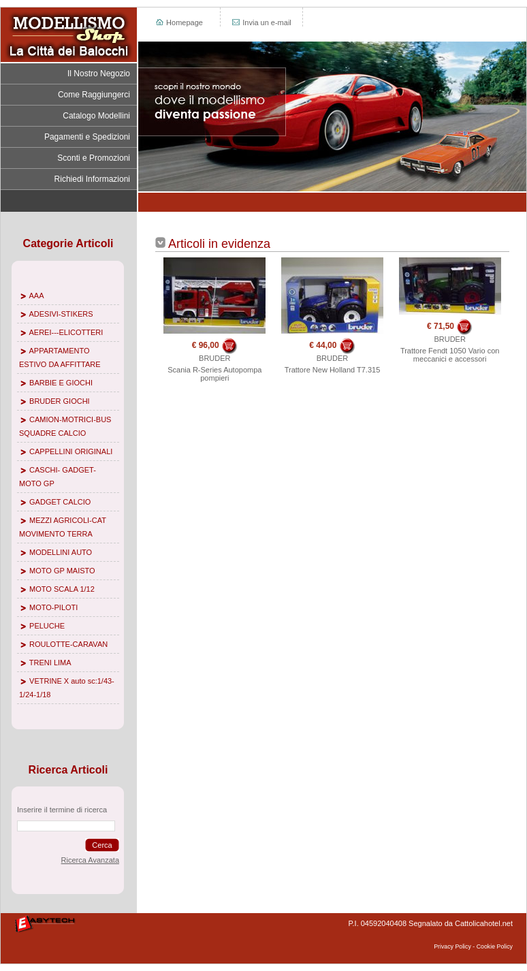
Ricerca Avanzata (90, 860)
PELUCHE (47, 626)
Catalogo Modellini (96, 116)
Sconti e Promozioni (93, 158)
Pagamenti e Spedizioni (87, 137)
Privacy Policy (452, 946)
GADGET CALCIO (60, 502)
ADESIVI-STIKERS (61, 314)
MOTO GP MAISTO (62, 571)
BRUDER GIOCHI (59, 401)
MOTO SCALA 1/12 (62, 589)
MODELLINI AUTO (60, 552)
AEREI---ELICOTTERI (66, 332)
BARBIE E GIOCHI (61, 383)
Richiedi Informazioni (92, 179)
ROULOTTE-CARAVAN (68, 644)
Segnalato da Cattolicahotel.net (461, 923)
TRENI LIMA (50, 662)
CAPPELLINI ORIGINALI (70, 451)
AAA (36, 295)
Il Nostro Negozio (98, 73)
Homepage (179, 22)
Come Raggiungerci (94, 94)
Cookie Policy (495, 946)
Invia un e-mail (261, 22)
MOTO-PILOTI (53, 607)
